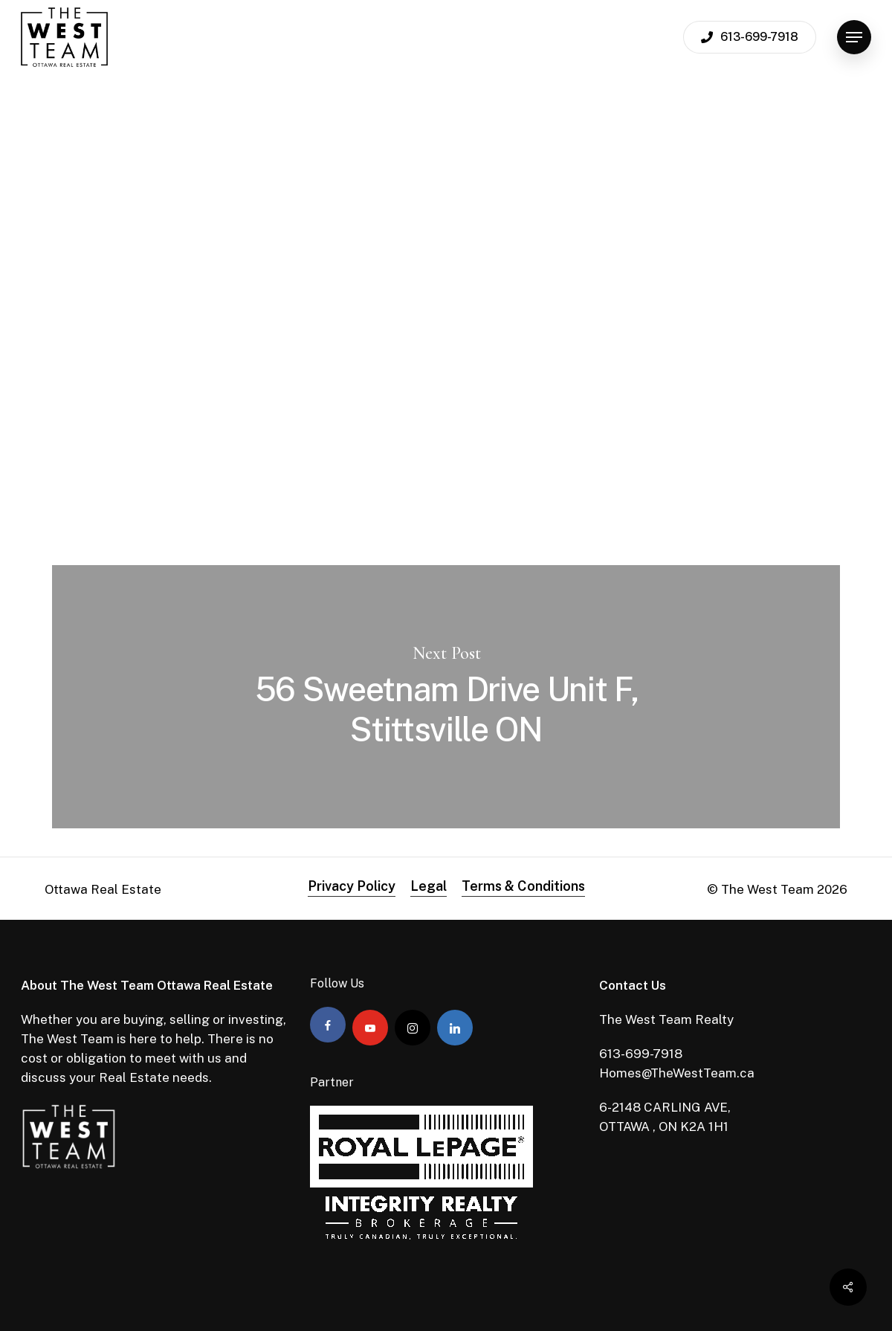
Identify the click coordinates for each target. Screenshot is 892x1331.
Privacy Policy (351, 886)
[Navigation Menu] (854, 37)
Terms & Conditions (523, 886)
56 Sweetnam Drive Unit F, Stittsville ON (446, 696)
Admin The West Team (146, 304)
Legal (428, 886)
